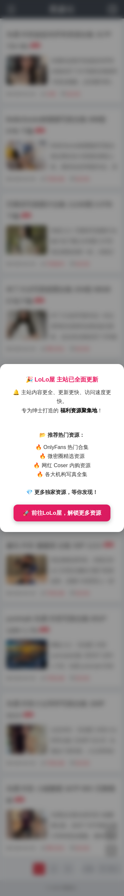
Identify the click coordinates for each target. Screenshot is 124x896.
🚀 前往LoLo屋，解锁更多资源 (62, 513)
